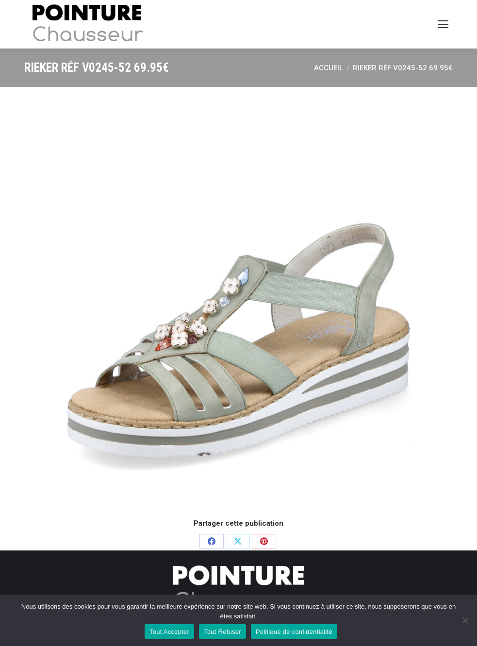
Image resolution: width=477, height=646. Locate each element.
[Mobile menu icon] (443, 24)
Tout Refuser (222, 631)
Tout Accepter (169, 631)
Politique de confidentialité (294, 631)
